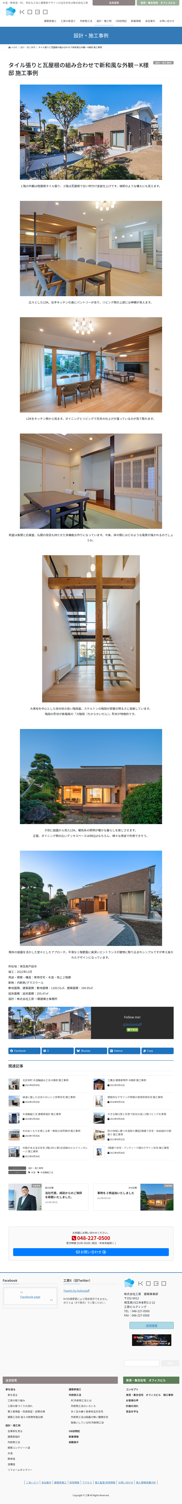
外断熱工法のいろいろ (83, 1406)
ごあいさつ (32, 1482)
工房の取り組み (16, 1400)
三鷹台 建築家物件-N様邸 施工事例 (127, 1080)
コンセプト (132, 1389)
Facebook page (30, 1297)
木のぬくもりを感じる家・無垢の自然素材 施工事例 (51, 1131)
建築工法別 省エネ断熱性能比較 (25, 1417)
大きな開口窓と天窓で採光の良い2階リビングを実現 (137, 1114)
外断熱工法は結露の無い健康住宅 (89, 1417)
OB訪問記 (74, 1431)
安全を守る (132, 1411)
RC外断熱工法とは (81, 1400)
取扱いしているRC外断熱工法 (87, 1422)
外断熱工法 (14, 1442)
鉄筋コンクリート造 (19, 1447)
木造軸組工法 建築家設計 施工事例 (42, 1114)
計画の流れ (132, 1406)
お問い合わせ (125, 1482)
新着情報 (74, 1436)
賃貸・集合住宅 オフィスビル (158, 2)
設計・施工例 (13, 1425)
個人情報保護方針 (146, 1482)
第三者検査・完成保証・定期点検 (26, 1411)
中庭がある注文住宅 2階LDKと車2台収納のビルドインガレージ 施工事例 (55, 1149)
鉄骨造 (11, 1458)
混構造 (11, 1464)
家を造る (10, 1389)
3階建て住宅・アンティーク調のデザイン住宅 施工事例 (138, 1147)
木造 (33, 1172)
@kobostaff (132, 1024)
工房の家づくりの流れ (20, 1406)
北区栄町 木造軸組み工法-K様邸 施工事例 (45, 1080)
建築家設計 (14, 1436)
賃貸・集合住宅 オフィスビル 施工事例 (149, 1395)
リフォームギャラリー (20, 1470)
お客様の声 (132, 1400)
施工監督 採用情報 (105, 1482)
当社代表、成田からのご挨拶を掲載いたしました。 (63, 1195)
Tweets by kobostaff (76, 1290)
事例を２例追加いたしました (115, 1193)
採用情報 (151, 1325)
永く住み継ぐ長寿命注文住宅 (87, 1411)
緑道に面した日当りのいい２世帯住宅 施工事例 (49, 1097)
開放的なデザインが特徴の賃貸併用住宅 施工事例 (135, 1097)
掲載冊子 (74, 1442)
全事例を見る (15, 1431)
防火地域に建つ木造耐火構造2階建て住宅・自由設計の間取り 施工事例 (139, 1132)
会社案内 (46, 1482)
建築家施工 (75, 1389)
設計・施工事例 (35, 1167)
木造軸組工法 (46, 1172)
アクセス (87, 1482)
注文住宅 (114, 2)
